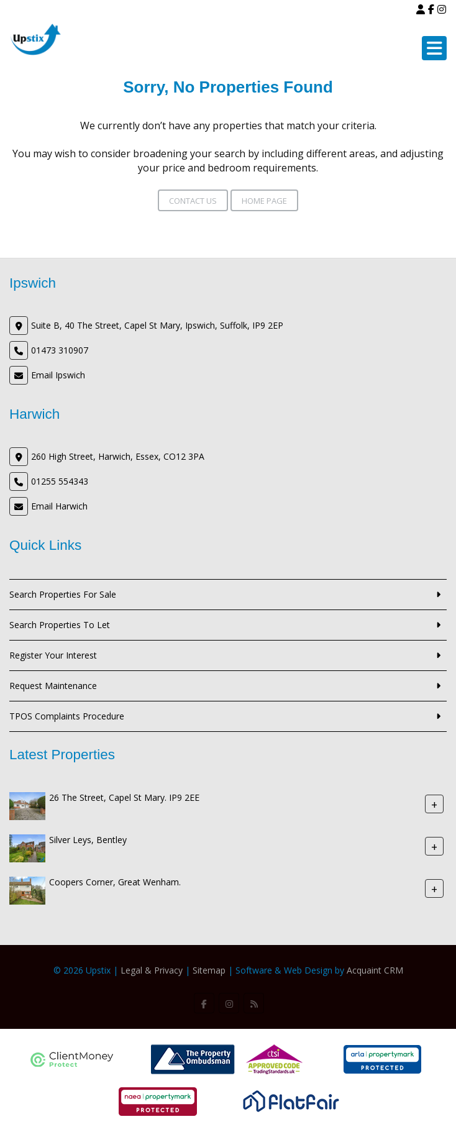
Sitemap (209, 970)
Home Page (264, 200)
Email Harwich (59, 506)
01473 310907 (59, 350)
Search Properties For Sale (62, 594)
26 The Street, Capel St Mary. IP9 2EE (124, 797)
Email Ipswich (58, 375)
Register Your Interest (53, 655)
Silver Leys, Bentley (88, 840)
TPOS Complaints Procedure (66, 716)
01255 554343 (59, 481)
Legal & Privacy (152, 970)
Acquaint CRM (375, 970)
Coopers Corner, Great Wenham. (115, 882)
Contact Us (193, 200)
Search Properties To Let (59, 625)
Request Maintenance (53, 686)
